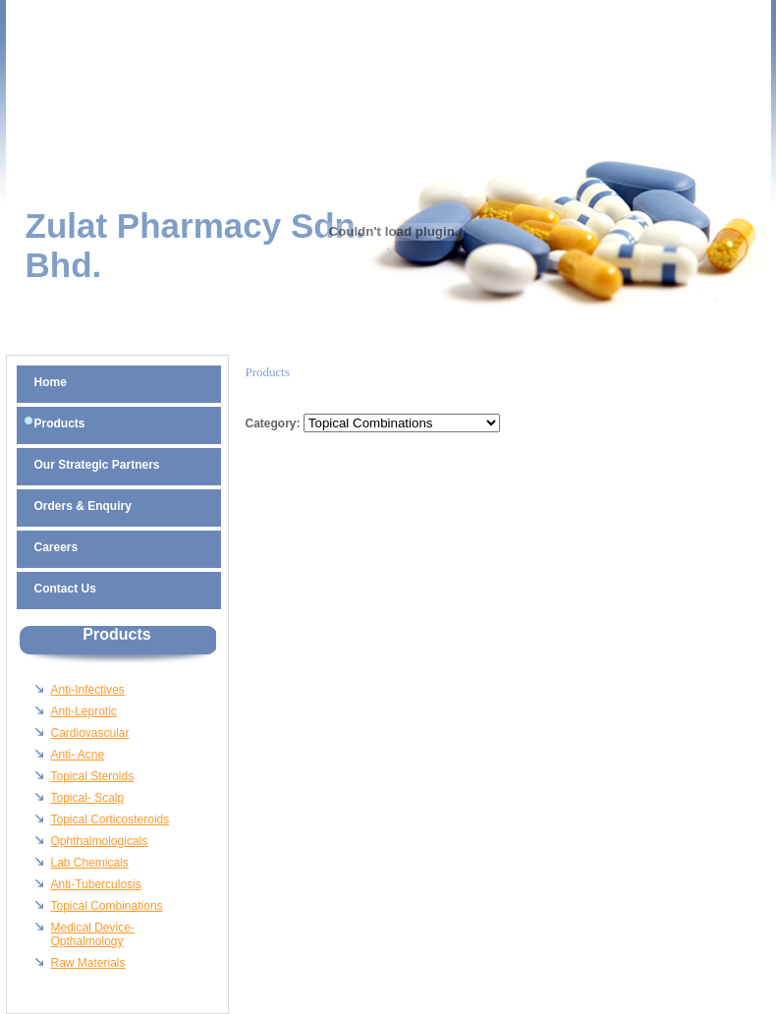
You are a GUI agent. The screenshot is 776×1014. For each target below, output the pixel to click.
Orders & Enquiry (83, 506)
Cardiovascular (90, 733)
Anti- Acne (78, 754)
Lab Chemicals (90, 863)
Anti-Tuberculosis (96, 884)
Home (50, 382)
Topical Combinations (107, 906)
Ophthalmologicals (99, 841)
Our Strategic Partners (97, 465)
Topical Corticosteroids (110, 819)
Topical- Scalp (88, 798)
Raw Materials (88, 963)
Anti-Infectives (88, 690)
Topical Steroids (93, 776)
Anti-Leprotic (84, 711)
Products (59, 423)
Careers (56, 547)
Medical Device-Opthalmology (93, 934)
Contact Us (65, 588)
